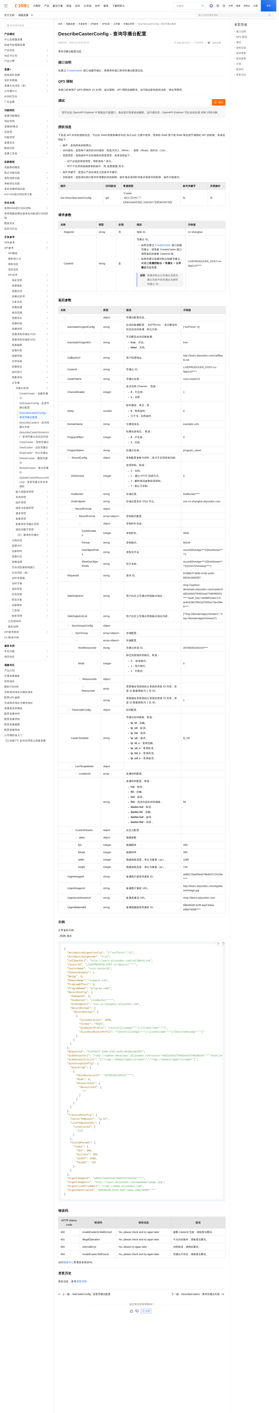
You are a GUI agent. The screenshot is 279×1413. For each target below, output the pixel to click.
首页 (60, 24)
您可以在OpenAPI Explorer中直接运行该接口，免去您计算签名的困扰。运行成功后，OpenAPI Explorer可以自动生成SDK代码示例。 (141, 112)
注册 (255, 5)
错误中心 (68, 1273)
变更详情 (81, 1292)
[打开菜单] (5, 6)
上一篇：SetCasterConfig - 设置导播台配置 (84, 1305)
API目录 (106, 24)
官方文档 (9, 15)
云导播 (116, 24)
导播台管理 (128, 24)
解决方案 (58, 5)
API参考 (94, 24)
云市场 (87, 5)
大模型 (37, 5)
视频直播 (23, 15)
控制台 (247, 5)
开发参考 (82, 24)
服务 (106, 5)
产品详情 (198, 42)
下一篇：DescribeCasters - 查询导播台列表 (197, 1305)
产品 (46, 5)
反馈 (146, 1322)
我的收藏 (216, 43)
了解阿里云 (118, 5)
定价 (77, 5)
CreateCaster (75, 70)
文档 (231, 5)
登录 (268, 5)
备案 (238, 5)
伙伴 (97, 5)
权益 (69, 5)
